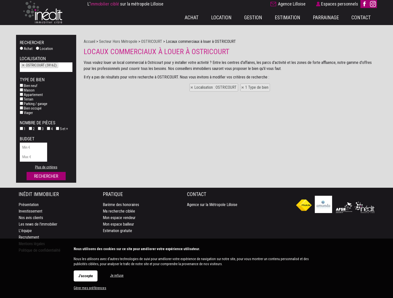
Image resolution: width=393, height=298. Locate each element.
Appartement (31, 94)
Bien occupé (31, 108)
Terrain (26, 99)
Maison (27, 90)
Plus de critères (46, 167)
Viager (26, 113)
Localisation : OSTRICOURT (215, 87)
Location (44, 48)
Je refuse (117, 275)
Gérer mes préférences (90, 288)
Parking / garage (33, 104)
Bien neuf (28, 85)
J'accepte (85, 276)
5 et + (62, 129)
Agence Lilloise (292, 4)
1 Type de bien (256, 87)
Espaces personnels (339, 4)
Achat (26, 48)
